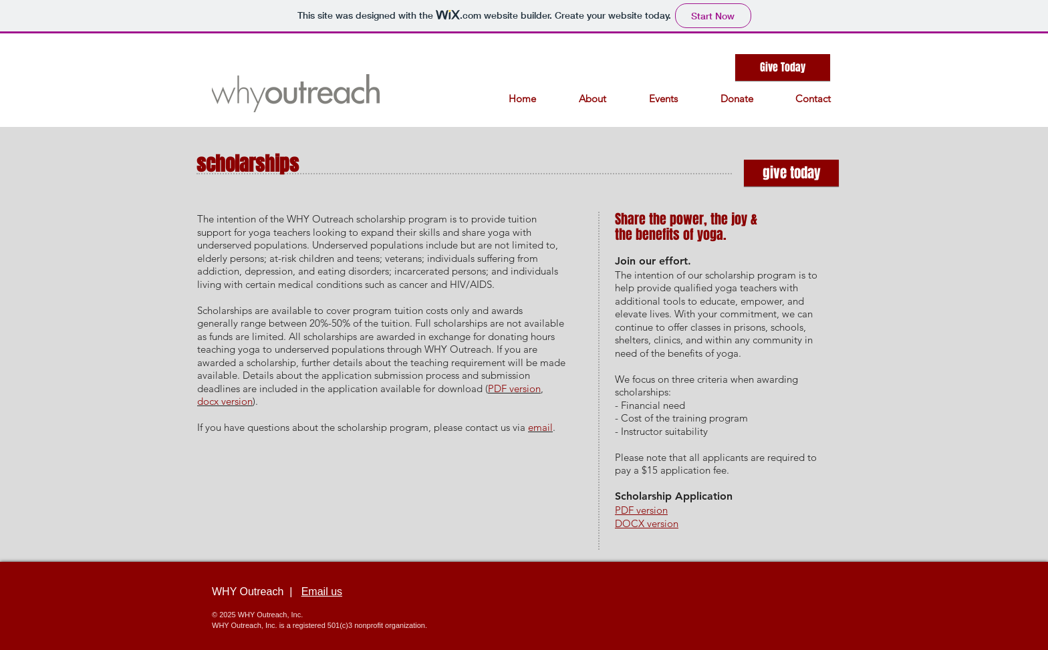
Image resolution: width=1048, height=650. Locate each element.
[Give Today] (782, 67)
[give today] (791, 173)
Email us (321, 591)
